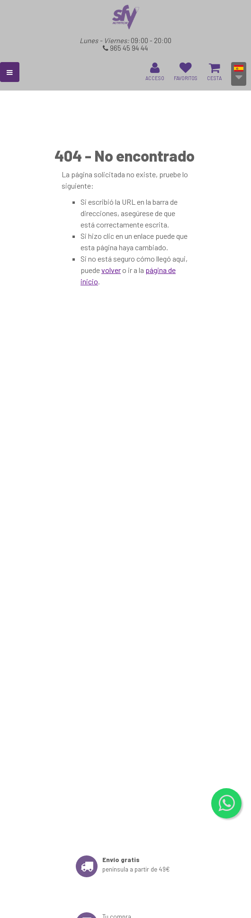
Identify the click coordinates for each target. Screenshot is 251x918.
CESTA (214, 71)
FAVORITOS (185, 71)
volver (111, 269)
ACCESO (154, 71)
